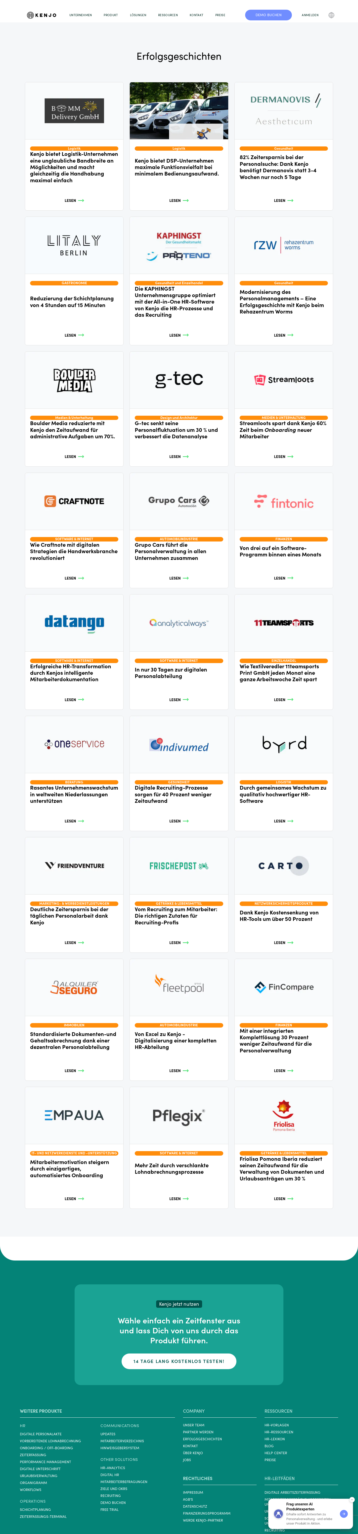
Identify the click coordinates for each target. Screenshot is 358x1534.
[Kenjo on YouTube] (209, 1518)
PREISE (220, 15)
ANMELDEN (310, 15)
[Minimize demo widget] (352, 1499)
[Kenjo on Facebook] (197, 1518)
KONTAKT (196, 15)
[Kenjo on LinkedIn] (185, 1518)
